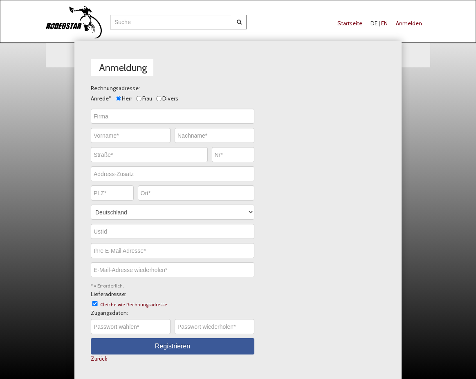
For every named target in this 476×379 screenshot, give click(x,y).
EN (384, 23)
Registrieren (172, 346)
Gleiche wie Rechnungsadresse (133, 305)
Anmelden (409, 23)
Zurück (99, 358)
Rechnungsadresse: (115, 88)
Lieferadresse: (108, 294)
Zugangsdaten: (109, 313)
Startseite (349, 23)
